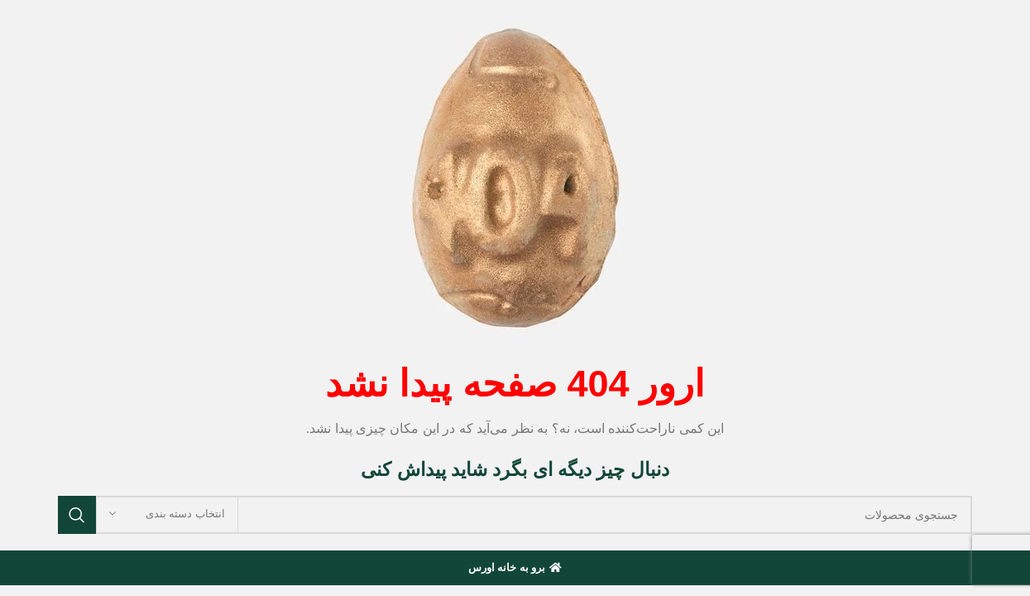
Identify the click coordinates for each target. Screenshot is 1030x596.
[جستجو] (515, 515)
